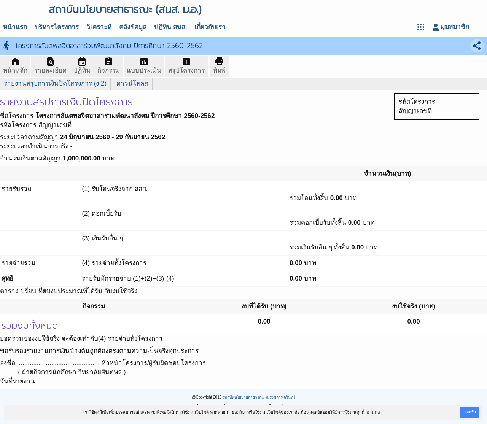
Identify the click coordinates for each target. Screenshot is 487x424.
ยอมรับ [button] (470, 412)
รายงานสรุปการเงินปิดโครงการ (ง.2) (55, 83)
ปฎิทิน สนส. (170, 27)
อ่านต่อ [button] (373, 412)
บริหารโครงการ (57, 27)
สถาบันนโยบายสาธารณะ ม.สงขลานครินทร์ (259, 397)
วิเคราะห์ (98, 27)
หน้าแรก (15, 27)
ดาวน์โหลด (132, 83)
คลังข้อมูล (132, 27)
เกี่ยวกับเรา (210, 27)
